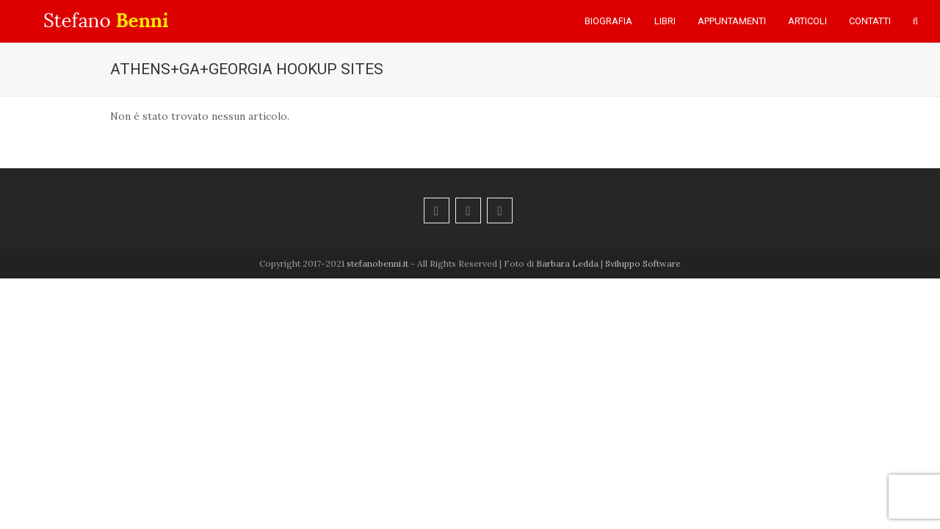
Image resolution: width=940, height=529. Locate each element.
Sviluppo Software (643, 263)
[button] (915, 21)
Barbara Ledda (567, 263)
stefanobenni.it (377, 263)
